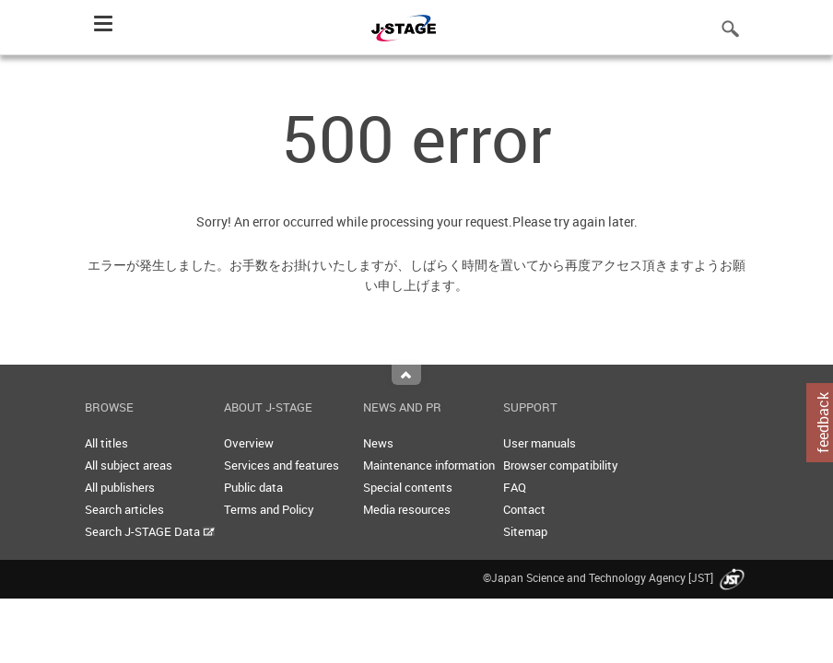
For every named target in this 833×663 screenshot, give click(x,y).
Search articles (124, 509)
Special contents (407, 487)
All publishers (120, 487)
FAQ (514, 487)
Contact (524, 509)
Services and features (281, 465)
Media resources (407, 509)
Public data (253, 487)
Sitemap (525, 531)
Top (406, 375)
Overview (249, 443)
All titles (106, 443)
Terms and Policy (269, 509)
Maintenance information (429, 465)
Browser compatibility (560, 465)
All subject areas (128, 465)
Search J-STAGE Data (150, 531)
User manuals (539, 443)
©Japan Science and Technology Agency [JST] (615, 577)
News (378, 443)
